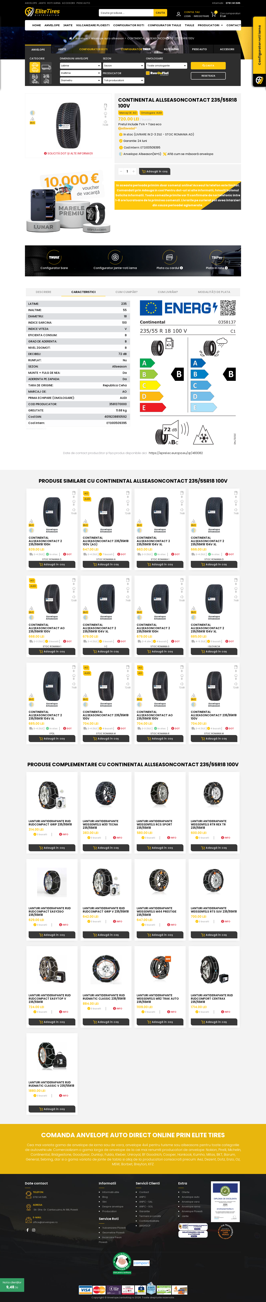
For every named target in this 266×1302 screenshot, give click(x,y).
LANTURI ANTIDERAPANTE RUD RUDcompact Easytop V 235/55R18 (50, 998)
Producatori (109, 1211)
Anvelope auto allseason (107, 38)
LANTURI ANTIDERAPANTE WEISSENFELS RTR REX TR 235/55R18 (208, 824)
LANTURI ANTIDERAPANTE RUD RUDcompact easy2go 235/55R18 (50, 911)
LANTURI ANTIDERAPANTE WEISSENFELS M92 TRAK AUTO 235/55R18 (158, 998)
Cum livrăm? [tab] (168, 292)
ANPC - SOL (146, 1206)
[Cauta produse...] (126, 12)
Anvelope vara (191, 1201)
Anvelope (52, 25)
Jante (67, 25)
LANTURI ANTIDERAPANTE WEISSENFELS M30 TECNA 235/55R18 (100, 824)
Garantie (144, 1211)
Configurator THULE (164, 25)
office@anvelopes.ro (44, 1222)
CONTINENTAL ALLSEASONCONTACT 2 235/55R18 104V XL (153, 541)
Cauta (208, 65)
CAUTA (160, 13)
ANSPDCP (145, 1225)
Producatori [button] (210, 25)
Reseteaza (208, 75)
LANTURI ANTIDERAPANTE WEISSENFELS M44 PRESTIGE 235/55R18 (156, 911)
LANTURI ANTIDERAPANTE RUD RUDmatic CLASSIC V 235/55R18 (51, 1084)
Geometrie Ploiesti (113, 1232)
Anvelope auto (191, 1197)
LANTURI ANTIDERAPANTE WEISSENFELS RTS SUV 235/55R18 (214, 909)
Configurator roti (128, 25)
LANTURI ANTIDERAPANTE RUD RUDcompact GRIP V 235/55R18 (106, 909)
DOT (67, 554)
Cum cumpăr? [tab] (126, 292)
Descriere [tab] (43, 292)
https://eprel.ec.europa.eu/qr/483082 (176, 453)
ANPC (142, 1197)
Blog (105, 1197)
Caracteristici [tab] (83, 292)
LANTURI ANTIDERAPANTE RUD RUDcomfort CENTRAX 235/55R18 (212, 998)
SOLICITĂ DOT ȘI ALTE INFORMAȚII (68, 153)
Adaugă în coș (155, 171)
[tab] (38, 49)
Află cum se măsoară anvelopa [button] (188, 154)
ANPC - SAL (145, 1201)
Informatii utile (110, 1192)
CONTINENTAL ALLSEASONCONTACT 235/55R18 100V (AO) (106, 541)
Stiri (104, 1201)
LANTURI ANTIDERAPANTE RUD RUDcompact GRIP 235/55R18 (50, 822)
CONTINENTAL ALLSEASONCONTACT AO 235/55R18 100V (47, 628)
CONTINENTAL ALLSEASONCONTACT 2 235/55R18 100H (45, 541)
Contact (233, 25)
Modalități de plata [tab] (214, 292)
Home (36, 25)
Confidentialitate (149, 1221)
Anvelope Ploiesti (192, 1211)
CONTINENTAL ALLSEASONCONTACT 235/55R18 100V (160, 38)
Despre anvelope (112, 1206)
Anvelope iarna (191, 1206)
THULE (189, 25)
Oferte (186, 1192)
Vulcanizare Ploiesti (93, 25)
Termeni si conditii (150, 1216)
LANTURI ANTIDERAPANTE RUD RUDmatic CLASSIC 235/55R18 (104, 997)
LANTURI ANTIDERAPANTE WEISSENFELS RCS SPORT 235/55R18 (154, 824)
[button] (169, 261)
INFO (63, 834)
